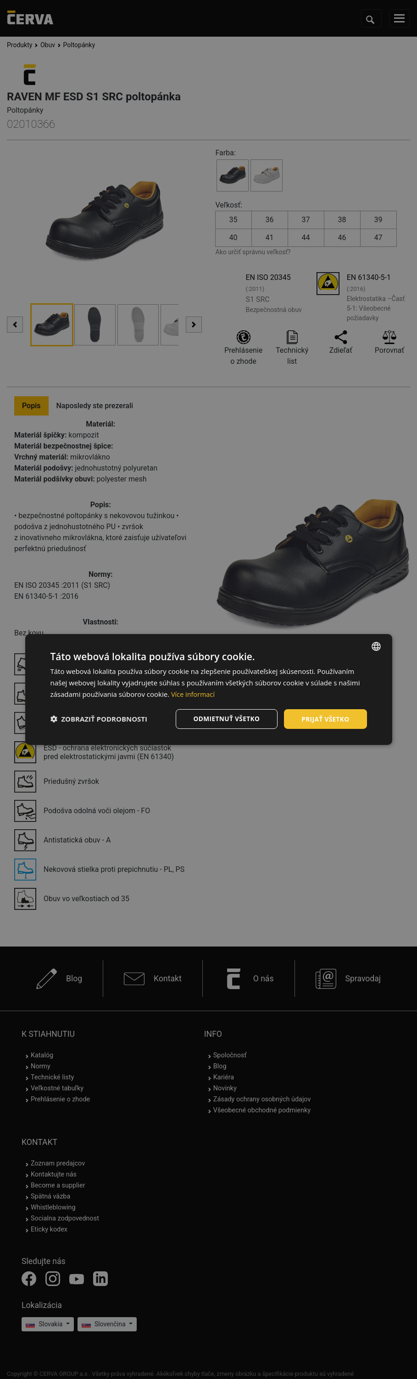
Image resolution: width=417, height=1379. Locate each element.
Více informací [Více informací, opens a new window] (194, 693)
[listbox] (376, 646)
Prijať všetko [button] (324, 718)
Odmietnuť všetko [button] (224, 718)
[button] (99, 719)
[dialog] (208, 689)
